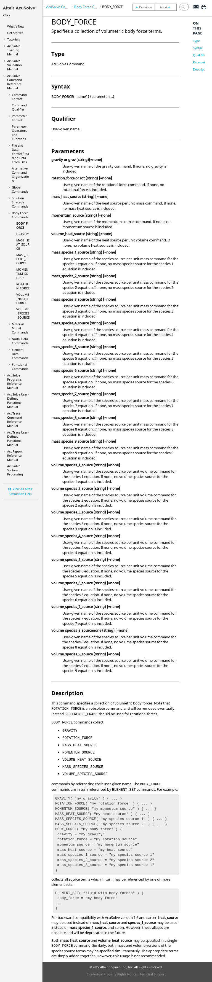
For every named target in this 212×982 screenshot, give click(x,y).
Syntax (198, 48)
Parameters (201, 62)
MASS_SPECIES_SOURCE (22, 259)
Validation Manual (14, 65)
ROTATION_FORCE (23, 286)
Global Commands (20, 189)
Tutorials (13, 39)
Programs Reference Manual (14, 381)
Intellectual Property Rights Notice (111, 974)
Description (201, 69)
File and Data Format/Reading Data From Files (20, 153)
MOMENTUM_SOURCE (22, 273)
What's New (15, 26)
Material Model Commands (20, 328)
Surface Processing (15, 470)
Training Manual (13, 50)
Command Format (19, 97)
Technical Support (153, 974)
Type (196, 41)
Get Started (15, 33)
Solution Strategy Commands (20, 202)
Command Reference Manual (14, 82)
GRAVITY (22, 234)
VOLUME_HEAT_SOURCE (22, 298)
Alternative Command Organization (20, 174)
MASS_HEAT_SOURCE (23, 244)
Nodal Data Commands (20, 341)
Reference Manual (14, 455)
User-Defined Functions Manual (18, 400)
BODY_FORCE (22, 225)
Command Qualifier (19, 107)
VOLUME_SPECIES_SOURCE (23, 313)
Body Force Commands (20, 215)
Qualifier (199, 55)
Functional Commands (20, 366)
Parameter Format (19, 118)
